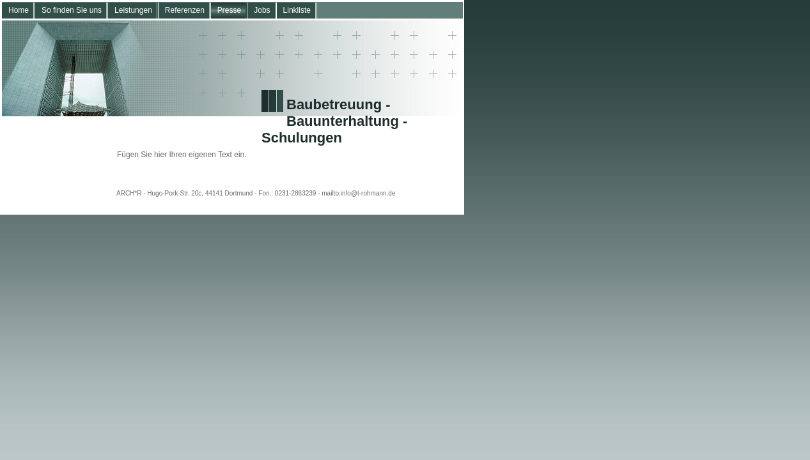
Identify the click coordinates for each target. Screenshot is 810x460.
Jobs (262, 10)
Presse (229, 10)
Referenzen (185, 10)
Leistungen (133, 10)
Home (18, 10)
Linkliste (297, 10)
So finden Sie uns (72, 10)
